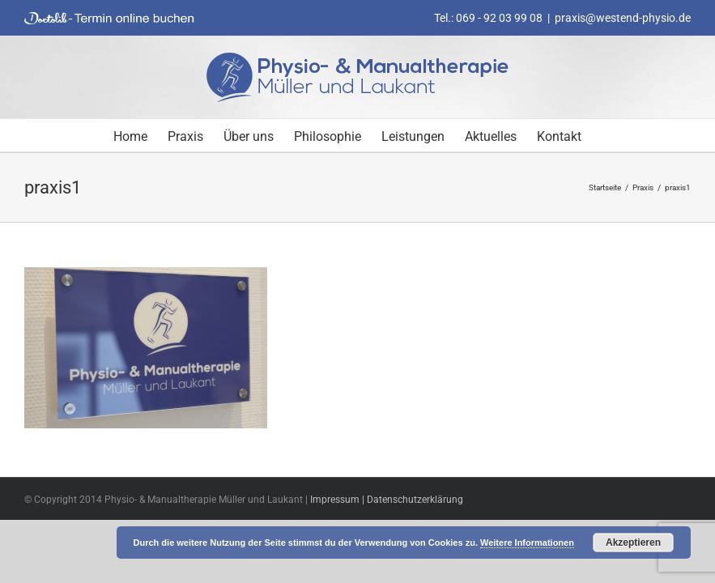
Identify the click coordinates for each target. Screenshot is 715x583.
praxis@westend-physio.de (623, 17)
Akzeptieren (633, 542)
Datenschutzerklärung (415, 499)
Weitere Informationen (527, 542)
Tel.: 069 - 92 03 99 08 (488, 17)
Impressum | (338, 499)
